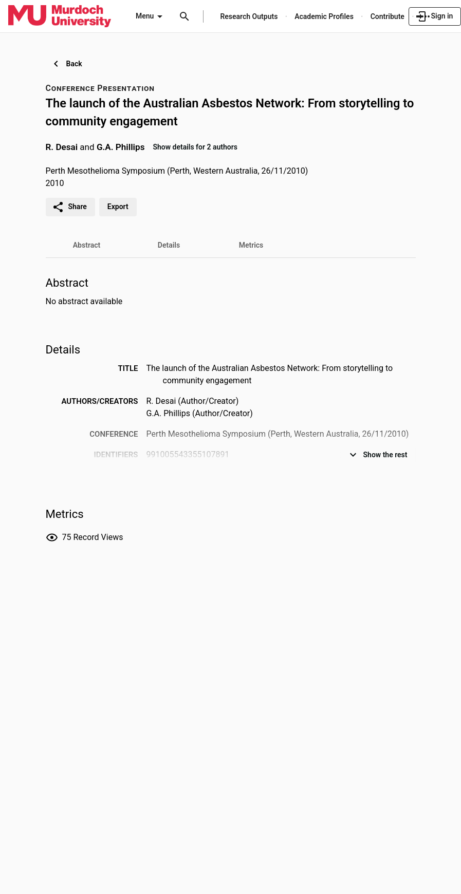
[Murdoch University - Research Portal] (59, 16)
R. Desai (62, 146)
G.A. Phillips (121, 146)
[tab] (87, 245)
